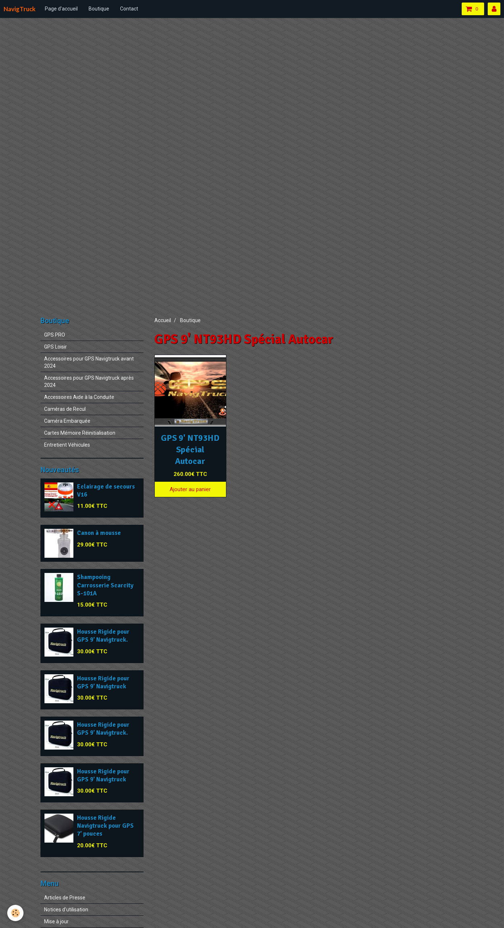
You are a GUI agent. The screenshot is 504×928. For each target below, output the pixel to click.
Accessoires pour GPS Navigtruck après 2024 (89, 381)
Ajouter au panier (190, 489)
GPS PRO (54, 335)
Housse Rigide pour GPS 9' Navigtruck (103, 682)
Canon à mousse (99, 533)
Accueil (162, 320)
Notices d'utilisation (66, 909)
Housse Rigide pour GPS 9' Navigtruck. (103, 636)
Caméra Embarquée (67, 421)
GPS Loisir (55, 347)
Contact (129, 9)
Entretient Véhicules (67, 445)
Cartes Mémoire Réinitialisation (79, 433)
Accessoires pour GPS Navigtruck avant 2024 (89, 362)
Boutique (99, 9)
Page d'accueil (61, 9)
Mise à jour (56, 921)
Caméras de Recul (65, 409)
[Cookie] (15, 913)
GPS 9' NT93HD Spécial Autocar (190, 450)
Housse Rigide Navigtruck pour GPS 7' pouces (105, 826)
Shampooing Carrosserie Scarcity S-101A (105, 585)
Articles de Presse (64, 897)
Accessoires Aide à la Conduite (79, 397)
